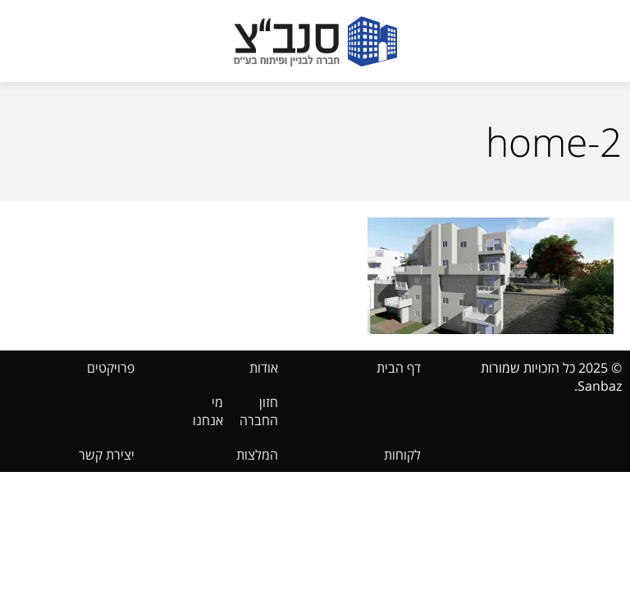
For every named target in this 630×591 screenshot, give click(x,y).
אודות (263, 368)
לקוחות (402, 455)
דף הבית (399, 368)
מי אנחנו (208, 411)
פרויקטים (111, 368)
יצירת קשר (107, 455)
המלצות (257, 455)
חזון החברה (259, 411)
